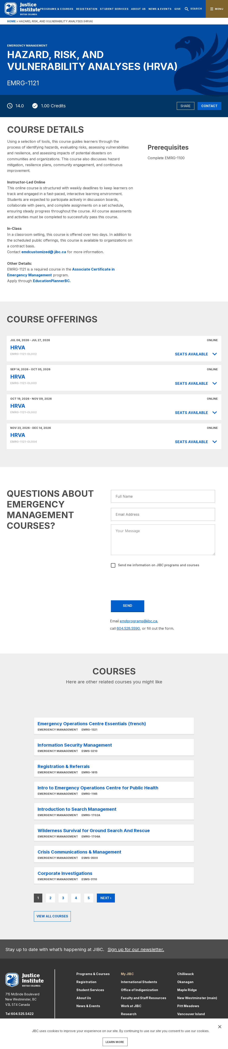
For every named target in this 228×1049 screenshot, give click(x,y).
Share (186, 106)
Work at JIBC (131, 1006)
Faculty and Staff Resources (143, 998)
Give (177, 8)
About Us (138, 8)
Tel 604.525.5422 (19, 1014)
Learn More (114, 725)
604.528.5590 (128, 628)
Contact (209, 106)
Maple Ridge (187, 990)
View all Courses (52, 916)
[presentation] (145, 581)
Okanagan (185, 982)
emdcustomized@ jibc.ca (43, 252)
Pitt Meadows (188, 1006)
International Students (139, 982)
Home (11, 21)
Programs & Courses (56, 8)
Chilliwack (185, 974)
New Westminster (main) (197, 998)
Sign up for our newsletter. (136, 949)
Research (128, 1014)
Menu (219, 8)
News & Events (160, 8)
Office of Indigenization (139, 990)
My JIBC (127, 974)
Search (192, 9)
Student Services (114, 8)
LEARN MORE (115, 1042)
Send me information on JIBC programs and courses (158, 565)
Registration (87, 8)
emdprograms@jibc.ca (138, 621)
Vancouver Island (191, 1014)
